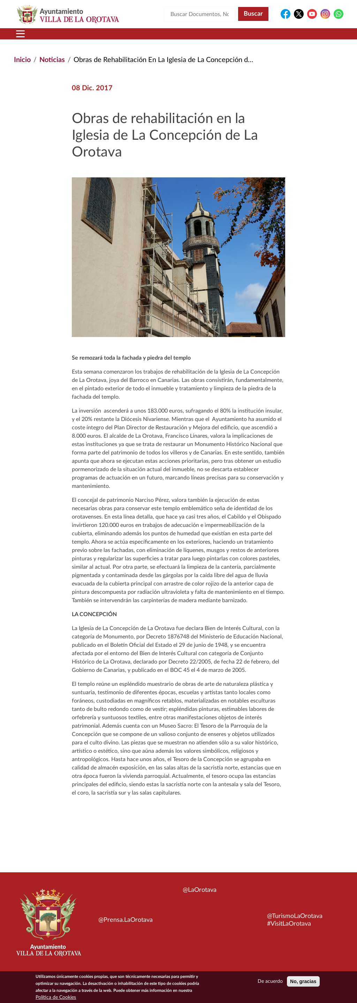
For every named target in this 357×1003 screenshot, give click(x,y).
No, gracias (303, 982)
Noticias (52, 59)
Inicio (22, 59)
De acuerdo (270, 982)
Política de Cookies (56, 998)
